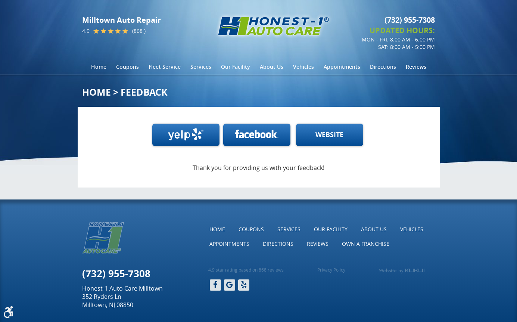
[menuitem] (98, 66)
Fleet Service (165, 66)
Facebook (256, 135)
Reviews (416, 66)
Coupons (127, 66)
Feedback (144, 92)
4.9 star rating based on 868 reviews (246, 270)
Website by (401, 271)
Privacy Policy (331, 270)
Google (229, 285)
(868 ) (139, 31)
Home (98, 66)
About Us (271, 66)
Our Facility (235, 66)
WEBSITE (329, 134)
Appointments (342, 66)
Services (200, 66)
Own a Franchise (365, 243)
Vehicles (303, 66)
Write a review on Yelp (185, 135)
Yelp (243, 285)
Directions (383, 66)
